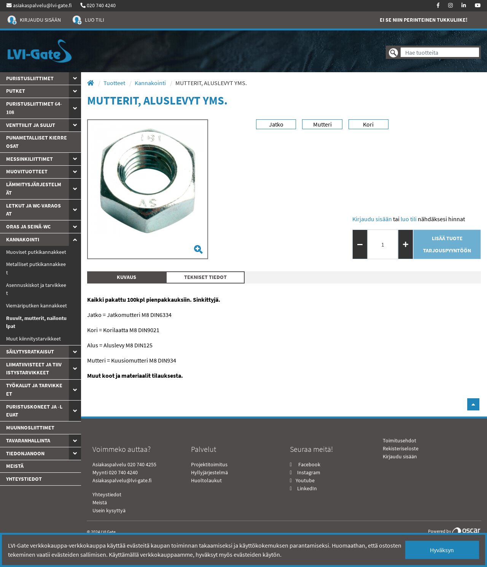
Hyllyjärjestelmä (209, 472)
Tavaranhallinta (28, 440)
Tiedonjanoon (25, 453)
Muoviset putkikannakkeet (36, 252)
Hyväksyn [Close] (442, 550)
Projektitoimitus (209, 464)
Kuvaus (126, 277)
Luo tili (409, 219)
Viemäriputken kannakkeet (36, 305)
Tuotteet (114, 83)
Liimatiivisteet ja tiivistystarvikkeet (34, 368)
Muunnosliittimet (30, 427)
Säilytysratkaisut (30, 351)
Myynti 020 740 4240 (115, 472)
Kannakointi (22, 239)
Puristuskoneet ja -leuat (34, 410)
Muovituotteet (27, 171)
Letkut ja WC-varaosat (33, 209)
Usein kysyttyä (109, 510)
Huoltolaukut (206, 480)
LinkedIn (307, 488)
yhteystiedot (24, 478)
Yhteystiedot (106, 494)
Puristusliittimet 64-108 (34, 108)
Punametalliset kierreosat (36, 141)
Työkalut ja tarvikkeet (34, 389)
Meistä (15, 465)
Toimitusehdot (399, 440)
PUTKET (15, 90)
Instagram (308, 472)
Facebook (308, 464)
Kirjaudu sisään (372, 219)
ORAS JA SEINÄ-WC (28, 226)
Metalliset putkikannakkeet (36, 268)
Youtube (304, 480)
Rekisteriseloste (401, 448)
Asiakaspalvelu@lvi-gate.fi (121, 480)
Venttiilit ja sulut (30, 125)
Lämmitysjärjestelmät (33, 188)
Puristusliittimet (30, 78)
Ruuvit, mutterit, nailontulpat (36, 322)
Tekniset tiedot (205, 277)
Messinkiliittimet (29, 158)
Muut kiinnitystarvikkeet (33, 338)
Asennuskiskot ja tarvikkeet (36, 289)
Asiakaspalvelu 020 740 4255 (124, 464)
